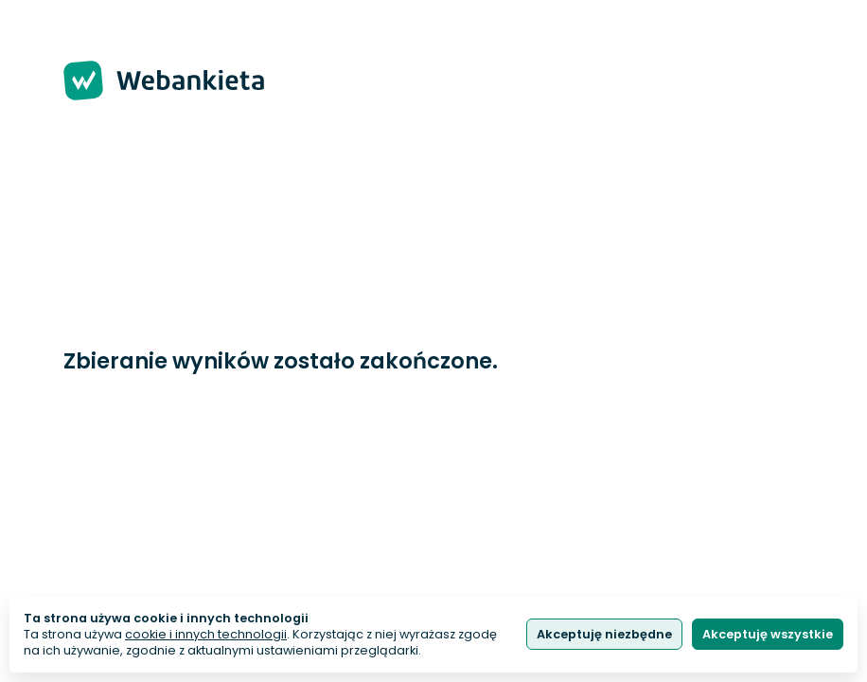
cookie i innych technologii (206, 634)
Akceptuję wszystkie (767, 634)
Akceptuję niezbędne (604, 634)
